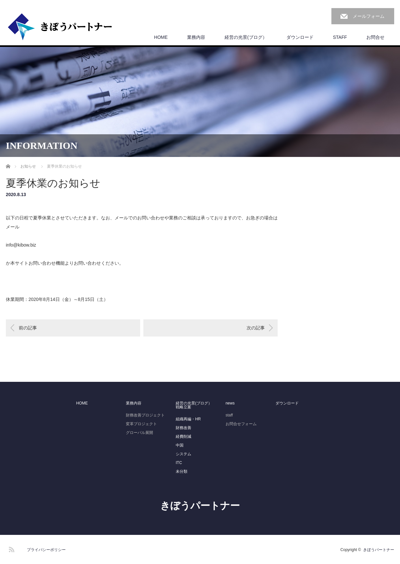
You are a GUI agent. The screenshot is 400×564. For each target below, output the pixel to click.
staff (229, 415)
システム (183, 454)
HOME (161, 37)
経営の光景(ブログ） (246, 37)
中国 (179, 445)
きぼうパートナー (200, 505)
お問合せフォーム (241, 424)
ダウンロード (300, 37)
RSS (11, 548)
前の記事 (28, 327)
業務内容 (196, 37)
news (230, 403)
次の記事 (256, 327)
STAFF (340, 37)
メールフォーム (368, 16)
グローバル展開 (139, 433)
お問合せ (375, 37)
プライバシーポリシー (46, 550)
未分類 (181, 471)
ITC (179, 463)
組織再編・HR (188, 419)
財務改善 (183, 428)
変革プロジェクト (141, 424)
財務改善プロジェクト (145, 415)
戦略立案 (183, 407)
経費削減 (183, 436)
